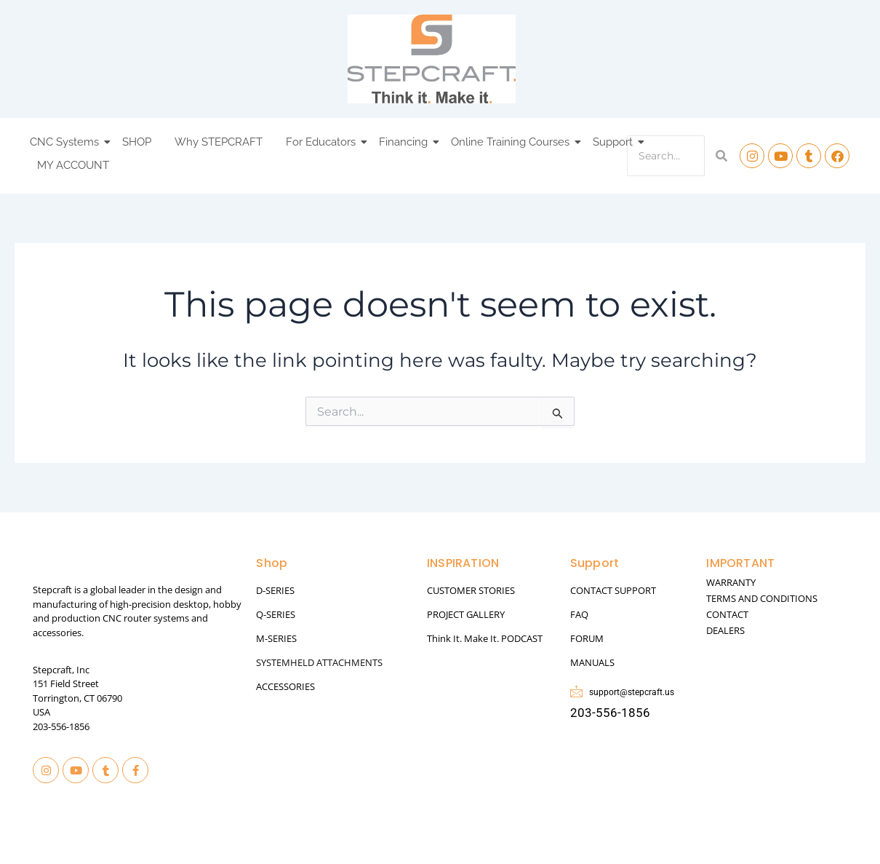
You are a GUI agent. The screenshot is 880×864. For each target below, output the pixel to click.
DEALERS (725, 630)
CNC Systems (66, 141)
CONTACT (727, 614)
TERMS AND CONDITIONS (761, 598)
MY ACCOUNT (73, 165)
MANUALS (592, 662)
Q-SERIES (275, 614)
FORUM (587, 638)
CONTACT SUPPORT (613, 590)
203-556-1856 (61, 726)
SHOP (136, 141)
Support (615, 141)
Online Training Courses (512, 141)
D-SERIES (275, 590)
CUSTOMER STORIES (471, 590)
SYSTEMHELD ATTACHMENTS (319, 662)
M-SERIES (276, 638)
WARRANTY (731, 582)
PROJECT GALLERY (466, 614)
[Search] (666, 155)
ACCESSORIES (285, 686)
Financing (405, 141)
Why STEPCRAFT (219, 141)
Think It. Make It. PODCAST (485, 638)
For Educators (323, 141)
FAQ (579, 614)
